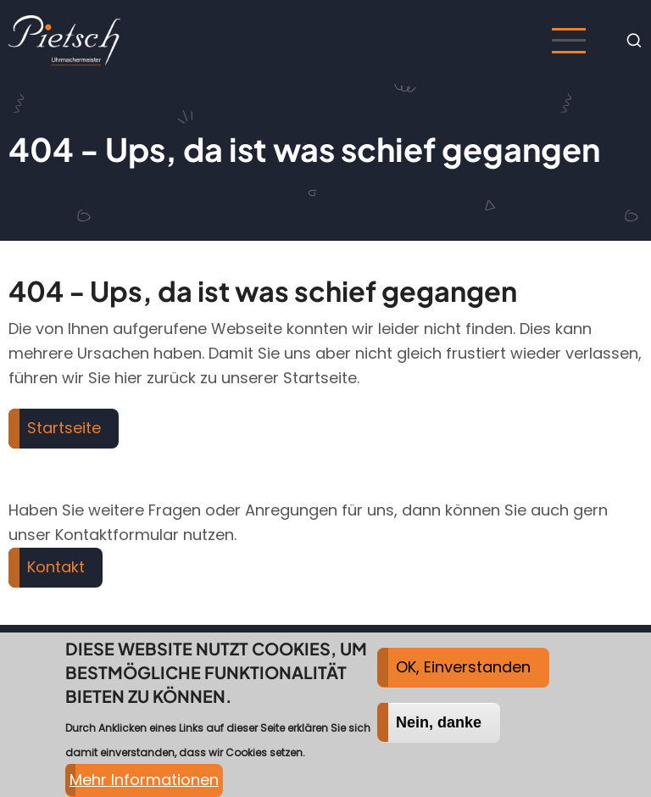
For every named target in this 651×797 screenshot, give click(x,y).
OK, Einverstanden (463, 677)
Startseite (64, 427)
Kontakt (56, 566)
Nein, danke (438, 733)
